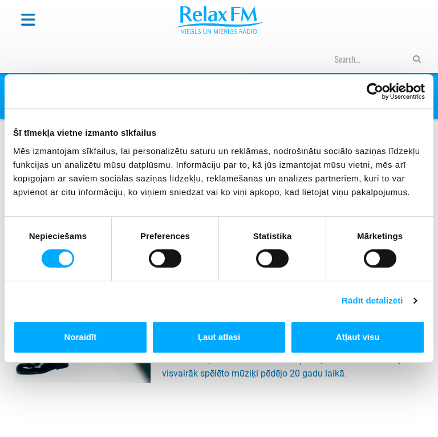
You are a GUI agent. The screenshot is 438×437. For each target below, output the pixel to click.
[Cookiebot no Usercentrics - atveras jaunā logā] (375, 91)
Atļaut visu (358, 337)
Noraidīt (80, 337)
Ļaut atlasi (219, 337)
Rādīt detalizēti (372, 300)
